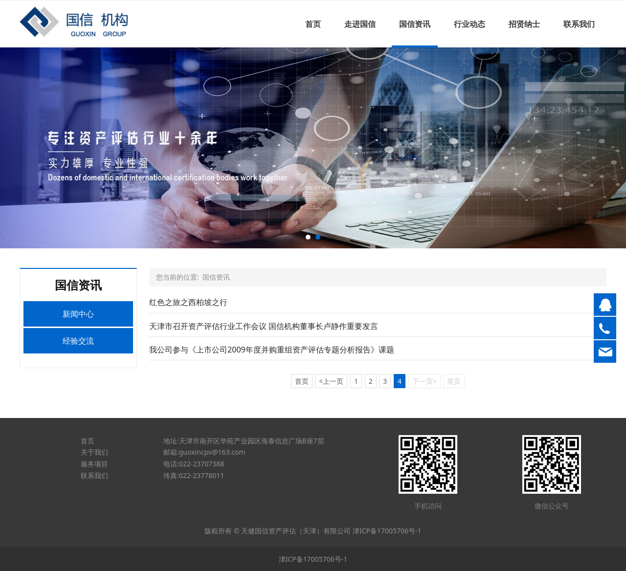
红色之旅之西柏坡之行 (188, 302)
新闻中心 (78, 313)
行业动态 (469, 24)
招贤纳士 (524, 24)
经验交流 (78, 340)
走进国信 (360, 24)
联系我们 (579, 24)
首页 (313, 24)
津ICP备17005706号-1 (387, 530)
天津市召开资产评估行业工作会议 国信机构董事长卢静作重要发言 (263, 326)
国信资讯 (414, 24)
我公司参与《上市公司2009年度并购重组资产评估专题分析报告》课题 (271, 349)
